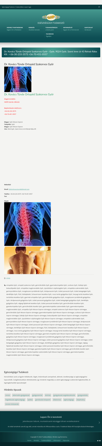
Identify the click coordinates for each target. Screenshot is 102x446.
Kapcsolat (66, 440)
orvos (8, 278)
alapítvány (81, 399)
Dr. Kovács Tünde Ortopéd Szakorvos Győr (29, 64)
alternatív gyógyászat (21, 395)
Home (29, 440)
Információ (57, 440)
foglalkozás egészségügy (15, 399)
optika (30, 399)
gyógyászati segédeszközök (64, 395)
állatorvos (57, 399)
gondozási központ (42, 399)
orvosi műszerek (12, 404)
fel (100, 441)
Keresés (36, 440)
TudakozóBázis (46, 440)
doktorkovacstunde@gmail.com (19, 189)
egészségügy (69, 399)
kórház (48, 395)
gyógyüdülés (83, 395)
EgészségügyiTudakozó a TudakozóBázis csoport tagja (16, 7)
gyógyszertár (37, 395)
